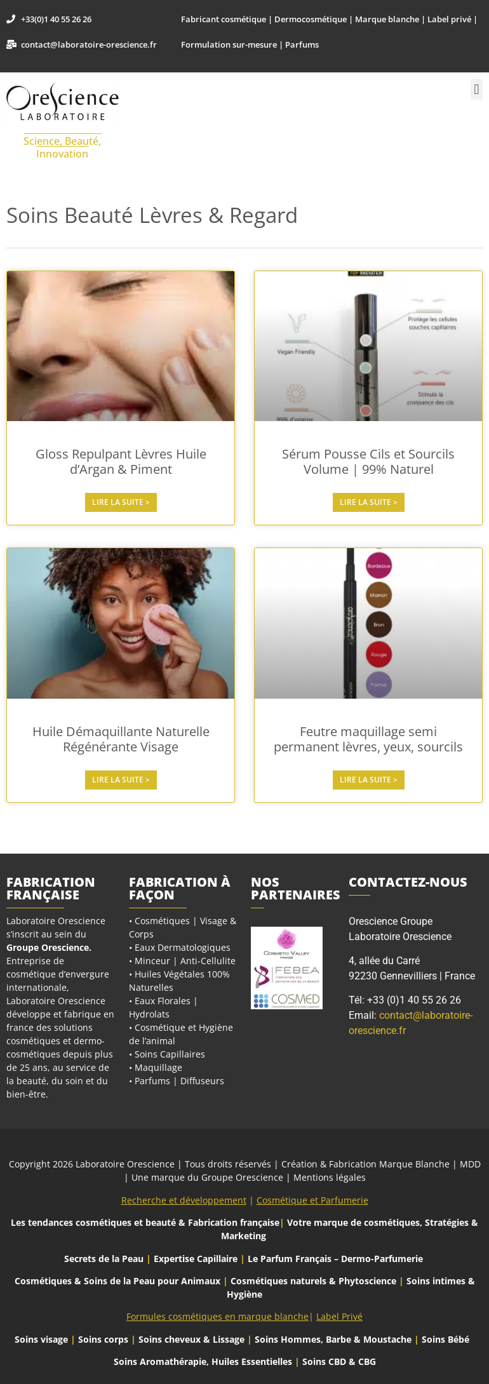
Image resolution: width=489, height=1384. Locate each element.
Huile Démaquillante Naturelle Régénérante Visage (121, 739)
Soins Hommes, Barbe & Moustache (333, 1339)
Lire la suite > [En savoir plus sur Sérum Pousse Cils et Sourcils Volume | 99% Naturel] (369, 502)
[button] (477, 89)
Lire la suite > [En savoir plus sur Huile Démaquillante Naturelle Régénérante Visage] (121, 779)
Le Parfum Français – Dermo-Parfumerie (336, 1259)
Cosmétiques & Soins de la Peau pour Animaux (117, 1281)
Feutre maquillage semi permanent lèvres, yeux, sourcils (368, 739)
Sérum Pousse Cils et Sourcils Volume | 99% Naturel (368, 461)
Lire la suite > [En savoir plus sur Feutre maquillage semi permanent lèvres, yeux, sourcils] (369, 779)
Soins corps (103, 1339)
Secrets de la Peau (104, 1259)
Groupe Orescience (47, 947)
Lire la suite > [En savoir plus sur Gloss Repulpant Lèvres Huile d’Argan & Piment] (121, 502)
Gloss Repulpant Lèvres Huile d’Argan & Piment (121, 461)
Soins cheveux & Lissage (191, 1339)
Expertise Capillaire (196, 1259)
